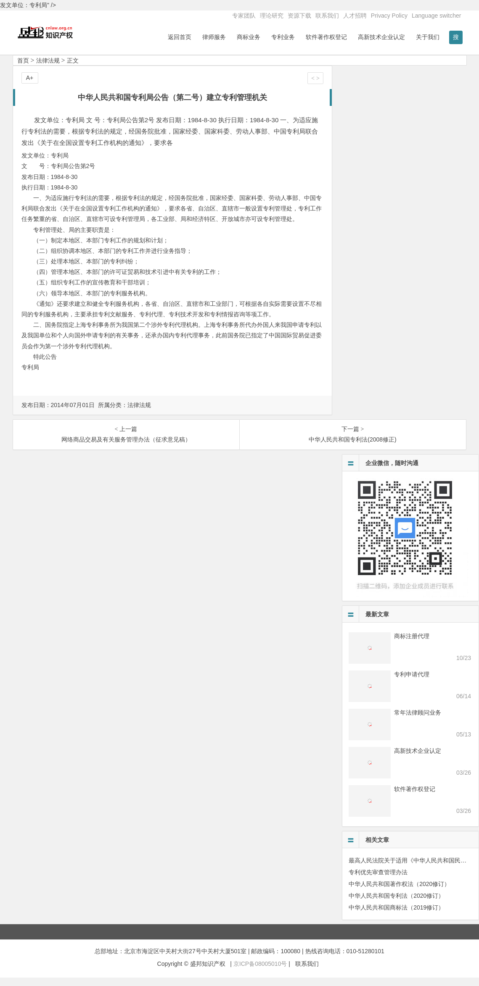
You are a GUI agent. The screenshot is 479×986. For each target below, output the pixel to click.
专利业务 (283, 37)
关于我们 (427, 37)
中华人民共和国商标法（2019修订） (396, 915)
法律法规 (48, 69)
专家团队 (244, 15)
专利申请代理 (411, 682)
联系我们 (327, 15)
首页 (23, 69)
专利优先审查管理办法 (378, 880)
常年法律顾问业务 (417, 721)
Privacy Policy (389, 15)
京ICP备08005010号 (260, 972)
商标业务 (248, 37)
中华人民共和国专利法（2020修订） (396, 904)
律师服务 (214, 37)
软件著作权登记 (326, 37)
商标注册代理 (411, 644)
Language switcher (436, 15)
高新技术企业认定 (381, 37)
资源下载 (299, 15)
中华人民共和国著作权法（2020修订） (399, 892)
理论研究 (271, 15)
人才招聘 (355, 15)
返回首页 (179, 37)
